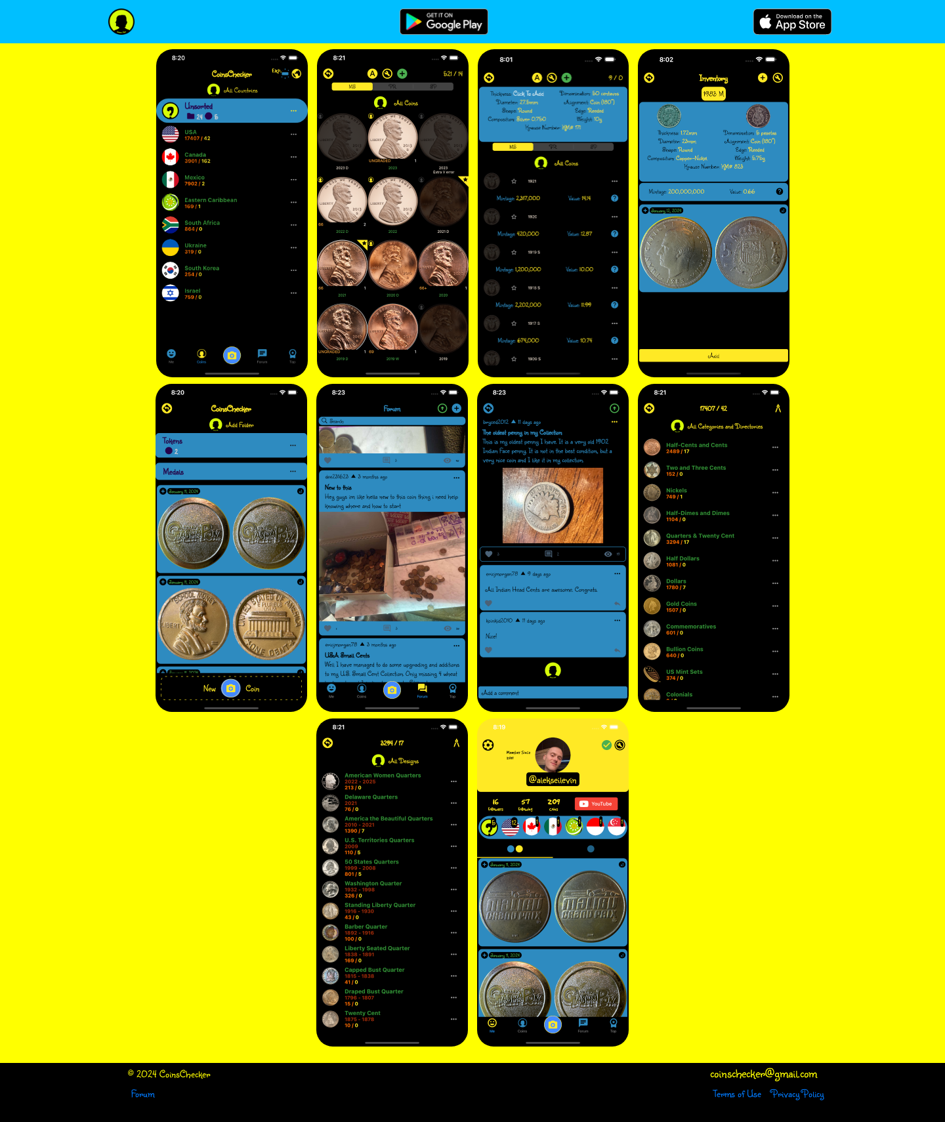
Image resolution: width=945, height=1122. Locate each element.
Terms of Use (737, 1093)
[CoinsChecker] (121, 21)
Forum (142, 1093)
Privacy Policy (797, 1093)
